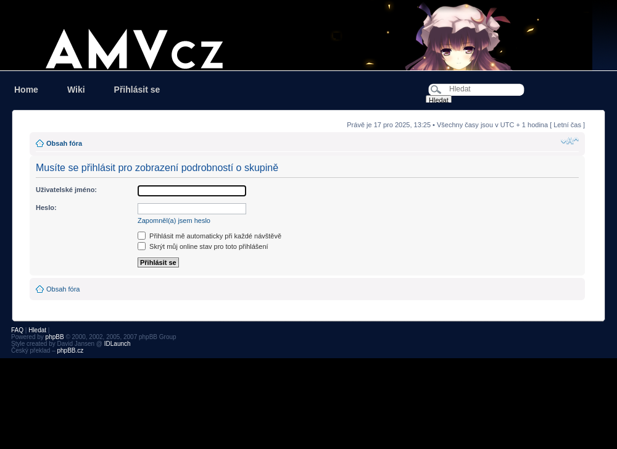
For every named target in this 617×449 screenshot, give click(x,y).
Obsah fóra (64, 143)
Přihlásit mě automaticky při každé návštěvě (209, 236)
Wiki (76, 89)
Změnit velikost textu (570, 140)
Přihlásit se (137, 89)
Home (26, 89)
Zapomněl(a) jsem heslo (174, 220)
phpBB (55, 337)
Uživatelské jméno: (66, 189)
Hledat (37, 330)
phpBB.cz (70, 350)
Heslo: (46, 207)
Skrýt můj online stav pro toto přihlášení (203, 246)
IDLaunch (117, 343)
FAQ (17, 330)
